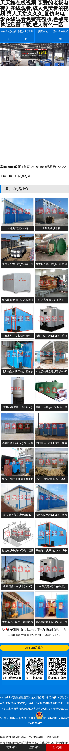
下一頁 (41, 629)
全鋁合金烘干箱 (51, 228)
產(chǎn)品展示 (60, 35)
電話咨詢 (11, 747)
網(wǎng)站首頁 (8, 35)
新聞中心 (43, 31)
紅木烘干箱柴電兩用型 (18, 335)
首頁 (27, 166)
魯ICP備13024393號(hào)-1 (19, 717)
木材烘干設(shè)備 (17, 228)
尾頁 (49, 629)
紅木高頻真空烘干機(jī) (51, 299)
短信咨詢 (34, 747)
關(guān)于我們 (25, 35)
